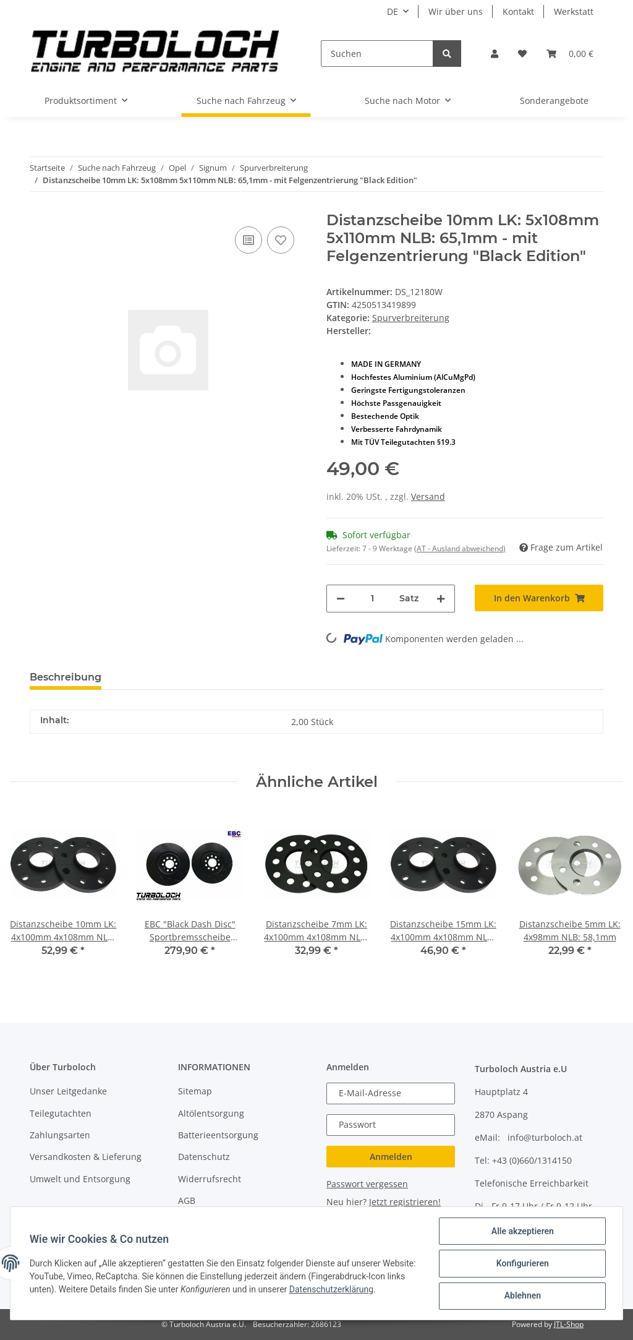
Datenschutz (204, 1156)
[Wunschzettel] (522, 53)
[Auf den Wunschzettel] (280, 240)
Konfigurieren (521, 1264)
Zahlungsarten (60, 1135)
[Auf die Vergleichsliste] (248, 240)
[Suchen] (377, 53)
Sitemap (195, 1091)
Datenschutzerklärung (371, 1290)
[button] (494, 53)
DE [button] (392, 11)
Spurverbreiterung (410, 318)
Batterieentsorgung (218, 1135)
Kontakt (518, 11)
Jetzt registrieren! (405, 1202)
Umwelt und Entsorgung (80, 1179)
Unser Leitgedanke (68, 1091)
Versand (428, 496)
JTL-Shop (569, 1324)
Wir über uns (455, 11)
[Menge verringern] (340, 598)
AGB (186, 1200)
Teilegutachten (60, 1113)
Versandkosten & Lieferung (86, 1156)
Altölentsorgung (211, 1113)
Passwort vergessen (367, 1184)
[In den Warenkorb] (539, 598)
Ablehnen (521, 1296)
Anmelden (391, 1156)
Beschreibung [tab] (65, 677)
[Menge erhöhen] (440, 598)
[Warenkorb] (570, 53)
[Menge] (372, 598)
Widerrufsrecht (209, 1179)
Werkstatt (573, 11)
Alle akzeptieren (521, 1232)
